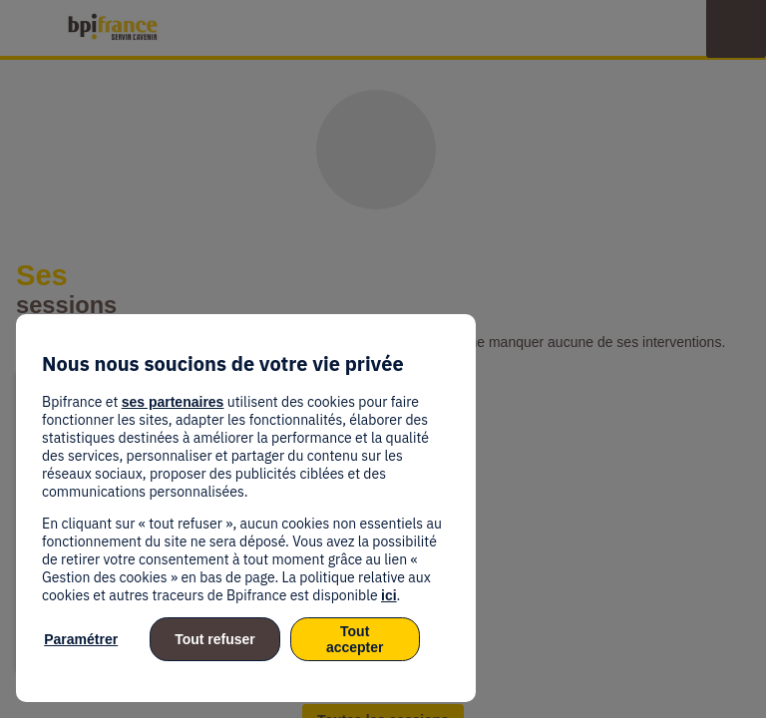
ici (389, 595)
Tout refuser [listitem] (215, 639)
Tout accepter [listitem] (355, 639)
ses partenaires (173, 402)
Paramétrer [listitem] (81, 639)
